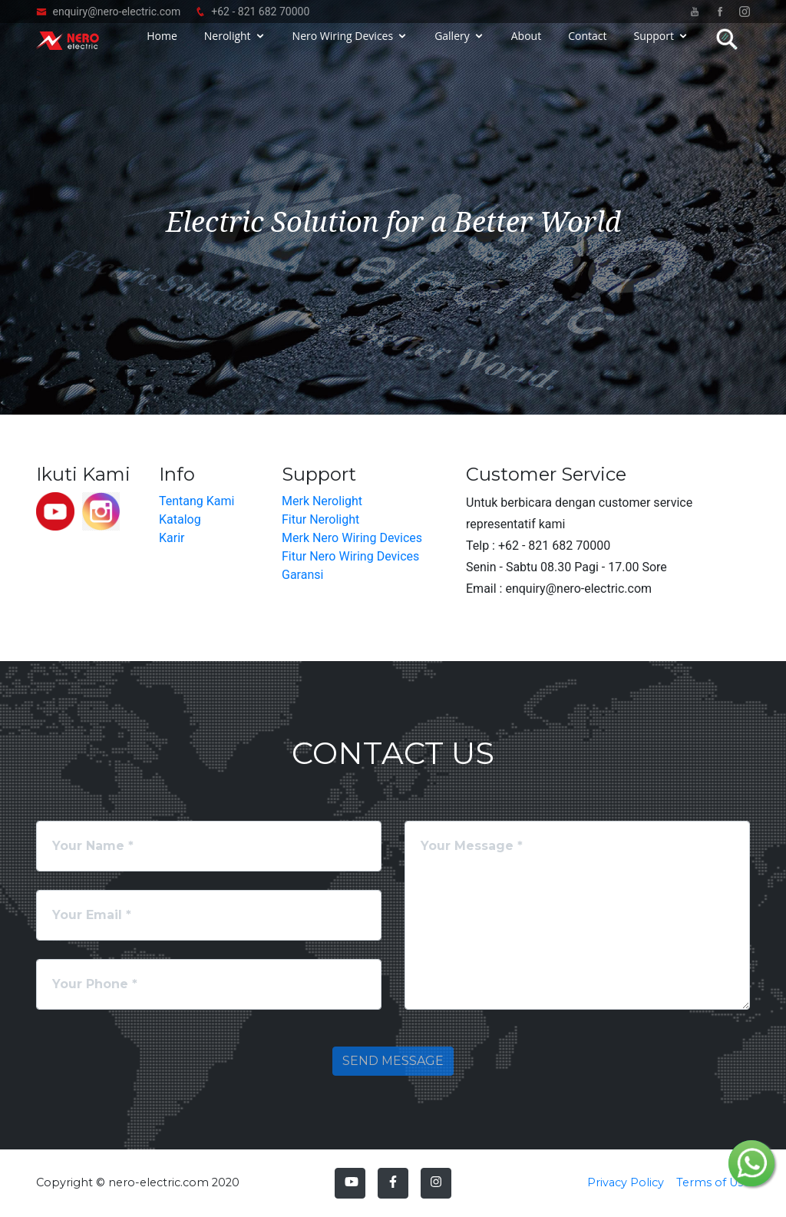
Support (653, 48)
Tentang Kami (196, 501)
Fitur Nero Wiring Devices (350, 556)
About (526, 48)
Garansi (302, 574)
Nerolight (227, 48)
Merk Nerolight (322, 501)
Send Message (393, 1060)
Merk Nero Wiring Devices (352, 538)
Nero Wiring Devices (343, 48)
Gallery (452, 48)
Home (162, 48)
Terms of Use (713, 1182)
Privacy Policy (625, 1182)
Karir (171, 538)
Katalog (180, 519)
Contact (587, 48)
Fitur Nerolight (320, 519)
